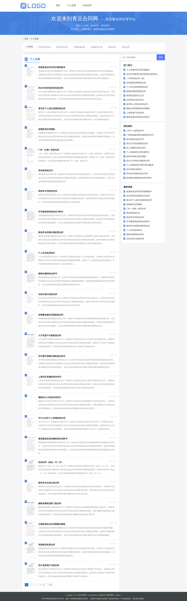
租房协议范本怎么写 (135, 96)
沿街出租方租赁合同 (135, 239)
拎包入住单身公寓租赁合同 (138, 161)
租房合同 (126, 47)
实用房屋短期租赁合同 (136, 83)
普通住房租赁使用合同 (136, 91)
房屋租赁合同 (97, 47)
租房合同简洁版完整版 (136, 156)
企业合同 (87, 5)
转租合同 (112, 47)
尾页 (50, 585)
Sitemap (118, 595)
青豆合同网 (82, 595)
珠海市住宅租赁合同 (135, 217)
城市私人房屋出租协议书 (137, 104)
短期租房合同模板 (134, 204)
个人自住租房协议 (134, 230)
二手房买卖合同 (44, 47)
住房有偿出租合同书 (135, 100)
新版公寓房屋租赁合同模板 (138, 108)
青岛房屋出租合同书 (135, 139)
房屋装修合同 (79, 47)
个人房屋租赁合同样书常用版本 (140, 165)
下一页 (42, 585)
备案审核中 (110, 595)
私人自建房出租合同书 (136, 148)
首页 (58, 5)
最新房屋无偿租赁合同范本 (138, 117)
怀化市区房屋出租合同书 (137, 174)
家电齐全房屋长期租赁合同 (138, 226)
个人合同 (71, 5)
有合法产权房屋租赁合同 (137, 143)
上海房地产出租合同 (135, 113)
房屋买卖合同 (62, 47)
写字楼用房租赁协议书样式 (138, 221)
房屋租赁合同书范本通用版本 (139, 191)
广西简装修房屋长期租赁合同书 (140, 135)
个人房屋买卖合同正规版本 (138, 70)
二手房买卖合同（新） (136, 78)
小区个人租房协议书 (135, 131)
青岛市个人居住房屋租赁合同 (139, 200)
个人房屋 (35, 39)
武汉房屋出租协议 (134, 169)
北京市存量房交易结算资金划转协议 (142, 74)
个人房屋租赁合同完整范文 (138, 152)
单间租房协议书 (133, 213)
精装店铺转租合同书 (135, 234)
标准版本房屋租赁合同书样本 (139, 178)
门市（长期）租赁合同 (136, 209)
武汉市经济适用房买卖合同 (138, 196)
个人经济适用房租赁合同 (137, 87)
